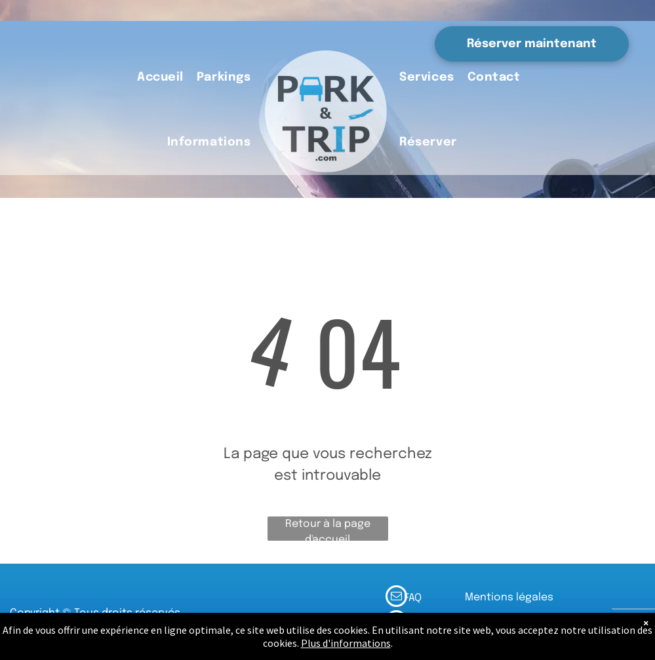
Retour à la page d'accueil (327, 529)
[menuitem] (160, 78)
